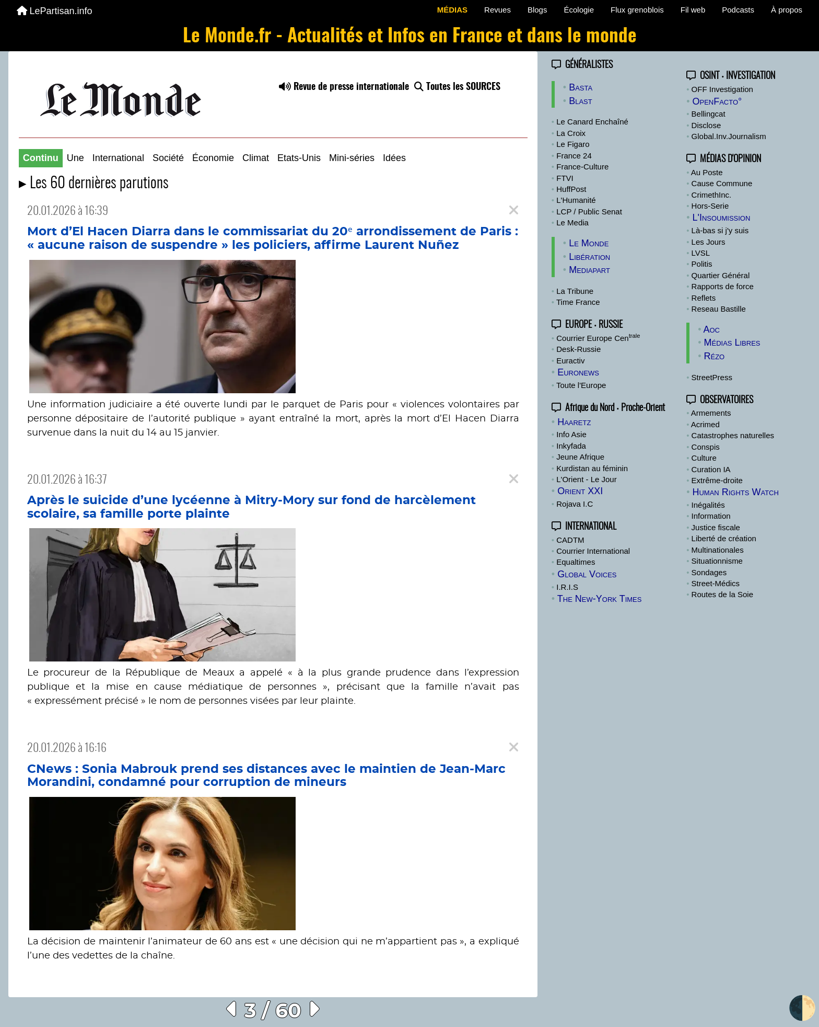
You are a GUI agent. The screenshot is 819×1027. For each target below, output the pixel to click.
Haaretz (574, 422)
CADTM (570, 539)
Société (168, 158)
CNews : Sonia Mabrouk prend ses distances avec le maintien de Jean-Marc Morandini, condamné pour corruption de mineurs (266, 776)
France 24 (574, 155)
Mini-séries (352, 158)
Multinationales (718, 549)
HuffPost (571, 189)
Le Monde (589, 243)
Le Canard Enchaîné (592, 121)
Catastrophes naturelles (733, 435)
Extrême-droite (717, 480)
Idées (394, 158)
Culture (704, 457)
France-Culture (582, 166)
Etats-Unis (299, 158)
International (118, 158)
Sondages (709, 572)
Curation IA (711, 469)
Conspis (706, 446)
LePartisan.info (54, 11)
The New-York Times (599, 599)
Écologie (579, 9)
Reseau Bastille (719, 308)
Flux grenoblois (637, 9)
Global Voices (586, 574)
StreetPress (712, 377)
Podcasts (738, 9)
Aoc (711, 329)
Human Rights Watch (735, 492)
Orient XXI (580, 491)
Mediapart (589, 270)
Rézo (714, 356)
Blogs (537, 9)
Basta (580, 87)
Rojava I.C (574, 503)
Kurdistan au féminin (592, 468)
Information (711, 515)
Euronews (578, 372)
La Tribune (574, 291)
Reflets (704, 297)
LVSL (701, 252)
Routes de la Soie (722, 594)
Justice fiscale (716, 527)
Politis (702, 263)
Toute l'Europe (581, 385)
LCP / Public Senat (589, 211)
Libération (589, 257)
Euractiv (570, 360)
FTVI (565, 178)
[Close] (513, 210)
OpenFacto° (717, 101)
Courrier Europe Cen (598, 338)
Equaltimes (575, 561)
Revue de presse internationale (344, 87)
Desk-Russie (578, 349)
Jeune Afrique (580, 456)
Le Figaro (572, 144)
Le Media (572, 222)
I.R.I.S (567, 587)
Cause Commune (722, 183)
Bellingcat (709, 113)
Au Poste (707, 172)
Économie (213, 158)
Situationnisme (717, 560)
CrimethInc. (712, 194)
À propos (786, 9)
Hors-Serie (710, 205)
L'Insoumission (721, 217)
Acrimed (705, 424)
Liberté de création (724, 538)
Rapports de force (723, 286)
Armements (711, 412)
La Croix (571, 133)
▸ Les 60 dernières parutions (94, 183)
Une (75, 158)
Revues (497, 9)
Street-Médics (716, 583)
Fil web (693, 9)
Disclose (706, 125)
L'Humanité (575, 200)
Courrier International (593, 550)
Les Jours (709, 241)
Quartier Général (721, 275)
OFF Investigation (722, 89)
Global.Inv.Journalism (729, 136)
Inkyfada (571, 445)
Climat (255, 158)
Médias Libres (732, 342)
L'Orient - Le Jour (586, 479)
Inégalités (708, 504)
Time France (578, 302)
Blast (580, 101)
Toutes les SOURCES (457, 87)
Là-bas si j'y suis (720, 230)
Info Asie (571, 434)
